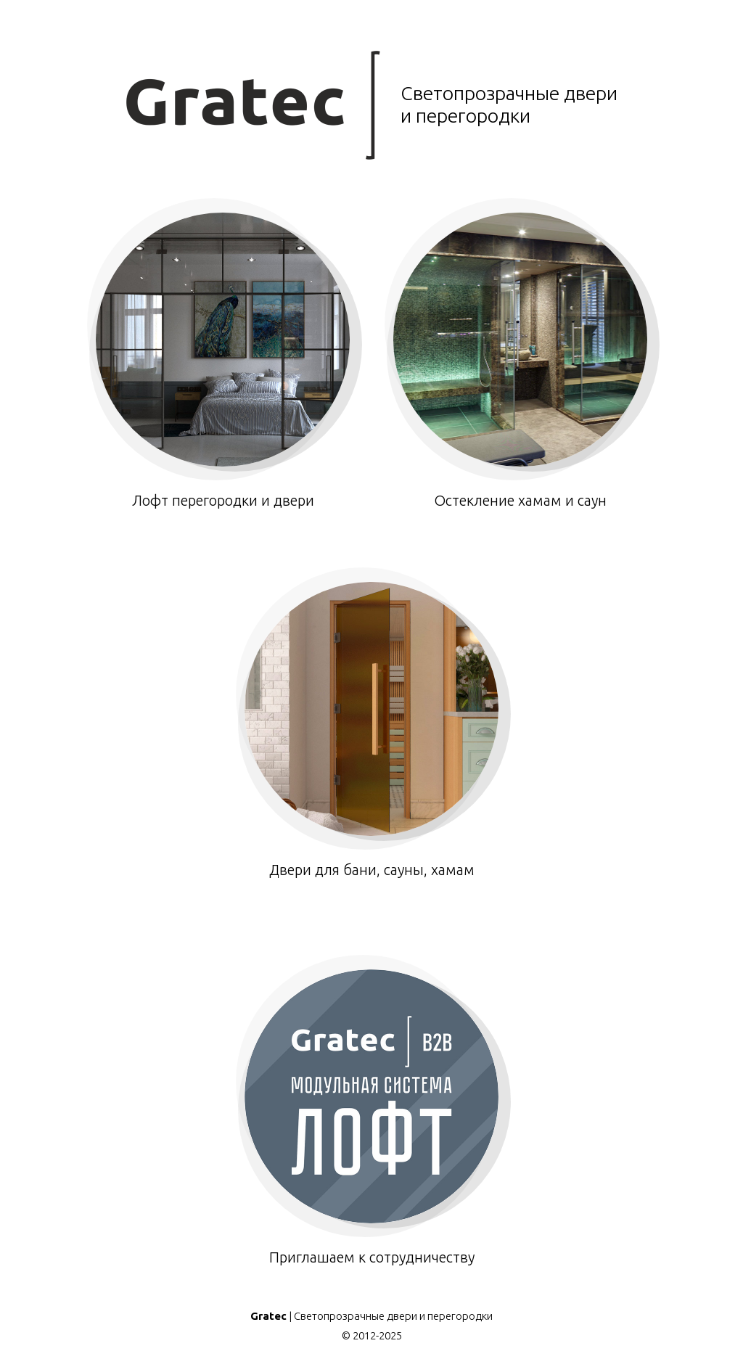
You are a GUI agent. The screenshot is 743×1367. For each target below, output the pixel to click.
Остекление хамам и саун (520, 361)
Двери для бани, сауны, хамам (371, 730)
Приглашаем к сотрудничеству (371, 1117)
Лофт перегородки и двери (223, 361)
